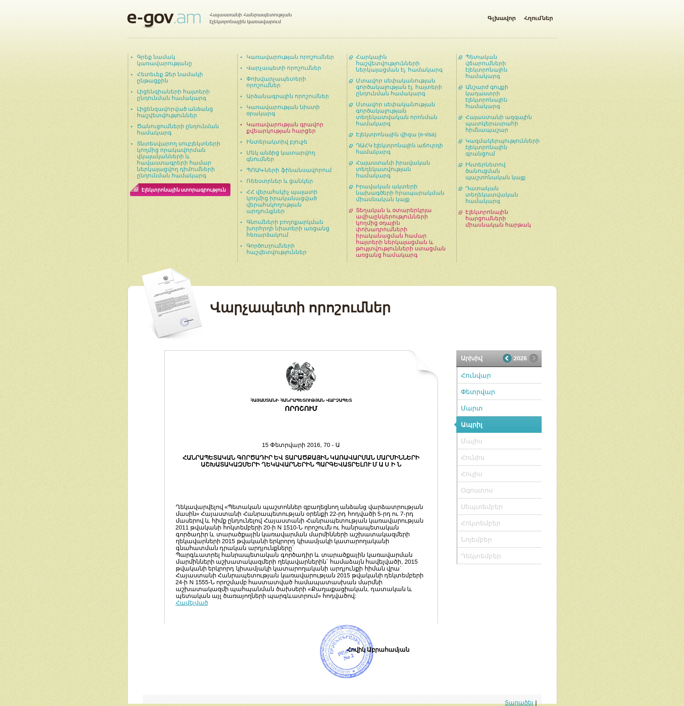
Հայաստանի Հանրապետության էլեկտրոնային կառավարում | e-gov (209, 20)
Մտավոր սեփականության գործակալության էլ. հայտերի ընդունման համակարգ (399, 87)
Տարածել (519, 702)
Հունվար (476, 375)
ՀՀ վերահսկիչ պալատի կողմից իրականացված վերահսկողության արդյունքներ (282, 201)
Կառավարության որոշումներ (290, 57)
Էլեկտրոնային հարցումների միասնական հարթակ (498, 218)
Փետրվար (478, 391)
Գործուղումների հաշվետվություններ (276, 249)
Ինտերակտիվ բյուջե (277, 142)
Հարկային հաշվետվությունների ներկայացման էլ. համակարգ (399, 63)
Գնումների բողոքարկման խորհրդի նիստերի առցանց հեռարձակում (288, 228)
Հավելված (192, 602)
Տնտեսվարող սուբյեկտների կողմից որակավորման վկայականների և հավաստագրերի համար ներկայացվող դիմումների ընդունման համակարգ (178, 159)
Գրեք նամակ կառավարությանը (164, 60)
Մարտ (472, 408)
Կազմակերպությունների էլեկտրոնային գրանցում (502, 147)
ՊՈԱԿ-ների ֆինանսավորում (289, 170)
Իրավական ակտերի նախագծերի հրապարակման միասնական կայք (400, 192)
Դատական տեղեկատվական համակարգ (491, 194)
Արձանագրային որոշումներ (287, 96)
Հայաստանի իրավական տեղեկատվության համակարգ (393, 169)
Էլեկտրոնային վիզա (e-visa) (396, 134)
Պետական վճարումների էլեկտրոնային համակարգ (486, 66)
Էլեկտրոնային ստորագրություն (183, 189)
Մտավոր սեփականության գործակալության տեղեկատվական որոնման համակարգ (397, 114)
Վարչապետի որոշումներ (283, 68)
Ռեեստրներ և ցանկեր (279, 181)
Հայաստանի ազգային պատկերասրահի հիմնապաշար (498, 123)
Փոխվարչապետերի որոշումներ (276, 82)
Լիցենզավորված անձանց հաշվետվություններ (175, 112)
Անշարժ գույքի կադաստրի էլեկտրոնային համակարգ (486, 96)
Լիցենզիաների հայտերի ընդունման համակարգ (173, 94)
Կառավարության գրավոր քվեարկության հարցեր (285, 127)
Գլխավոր (501, 16)
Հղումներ (538, 16)
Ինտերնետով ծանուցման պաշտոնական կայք (495, 171)
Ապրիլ (471, 424)
